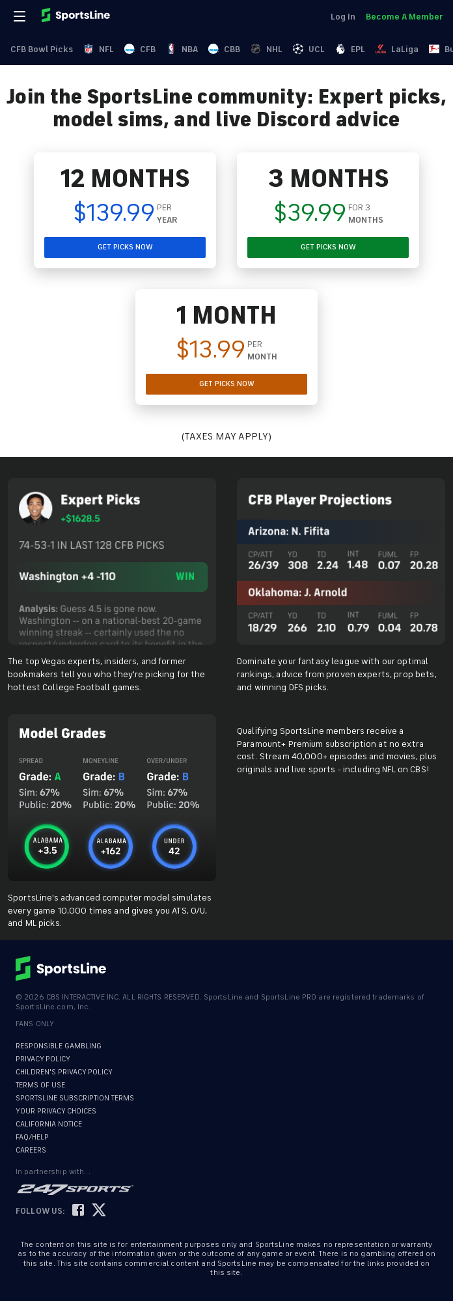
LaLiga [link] (397, 49)
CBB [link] (224, 49)
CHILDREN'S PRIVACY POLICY (64, 1072)
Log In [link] (343, 16)
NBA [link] (182, 49)
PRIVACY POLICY (43, 1059)
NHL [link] (266, 49)
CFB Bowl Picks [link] (41, 49)
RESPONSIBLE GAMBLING (59, 1046)
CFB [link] (140, 49)
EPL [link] (350, 49)
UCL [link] (309, 49)
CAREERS (31, 1150)
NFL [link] (98, 49)
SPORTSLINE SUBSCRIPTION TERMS (75, 1098)
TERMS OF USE (40, 1085)
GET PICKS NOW (125, 247)
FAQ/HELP (32, 1137)
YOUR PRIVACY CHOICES (56, 1111)
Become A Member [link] (404, 16)
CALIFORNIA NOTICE (49, 1124)
